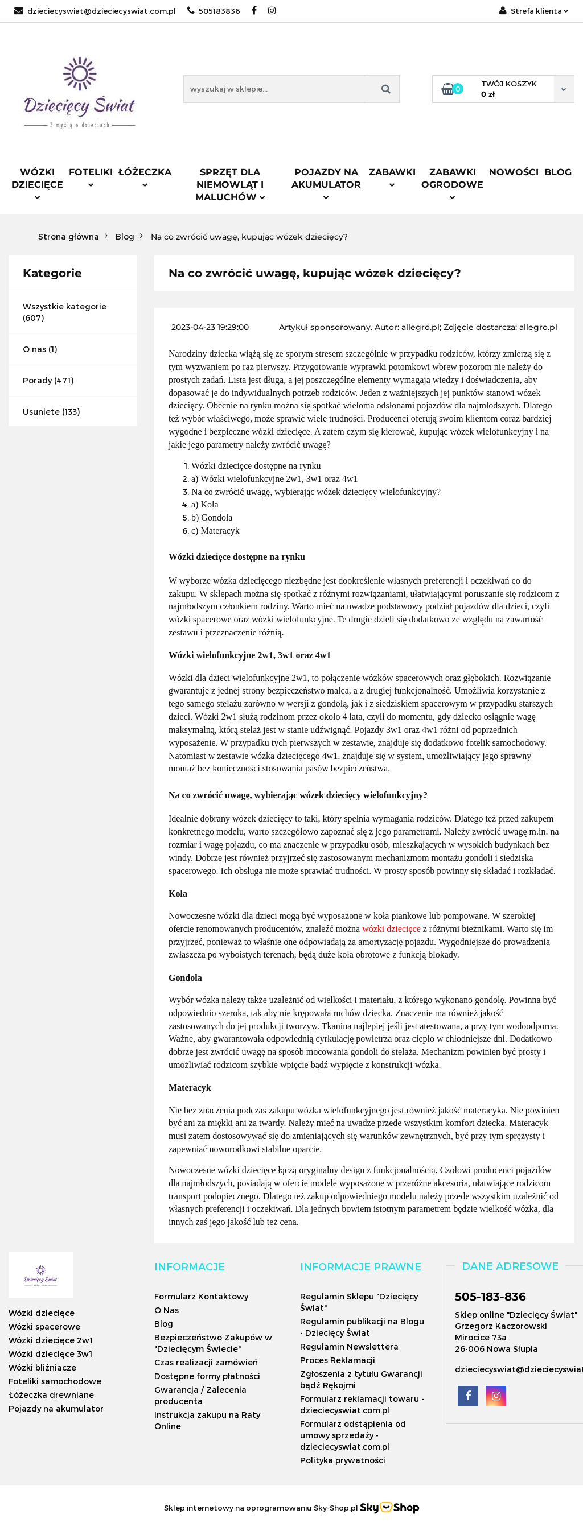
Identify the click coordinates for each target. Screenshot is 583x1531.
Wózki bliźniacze (42, 1367)
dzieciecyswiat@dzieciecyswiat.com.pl (95, 10)
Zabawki (392, 177)
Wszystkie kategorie (64, 306)
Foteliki (91, 177)
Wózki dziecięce (37, 183)
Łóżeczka (144, 177)
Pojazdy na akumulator (326, 183)
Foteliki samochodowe (55, 1381)
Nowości (514, 172)
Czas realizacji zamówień (206, 1362)
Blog (558, 172)
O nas (34, 349)
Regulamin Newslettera (349, 1346)
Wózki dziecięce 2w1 (51, 1340)
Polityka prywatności (342, 1460)
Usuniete (41, 411)
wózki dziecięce (391, 929)
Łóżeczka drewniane (51, 1395)
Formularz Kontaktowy (201, 1296)
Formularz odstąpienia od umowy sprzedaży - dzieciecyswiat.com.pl (353, 1435)
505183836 (213, 10)
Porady (37, 380)
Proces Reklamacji (337, 1360)
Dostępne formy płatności (207, 1376)
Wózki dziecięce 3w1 (50, 1354)
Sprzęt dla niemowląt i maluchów (230, 185)
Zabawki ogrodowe (452, 183)
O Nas (166, 1310)
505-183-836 (490, 1296)
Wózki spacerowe (44, 1326)
